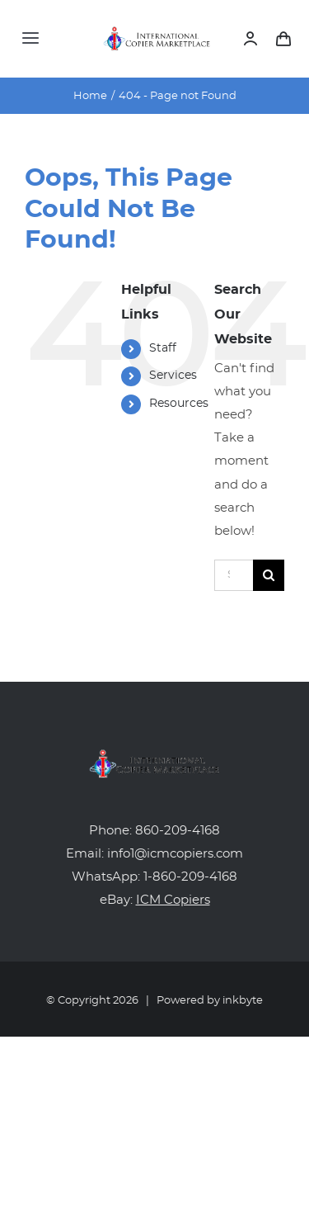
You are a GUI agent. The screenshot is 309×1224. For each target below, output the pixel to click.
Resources (178, 403)
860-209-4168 (177, 831)
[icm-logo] (158, 32)
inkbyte (242, 1000)
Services (173, 375)
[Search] (268, 575)
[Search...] (233, 575)
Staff (162, 348)
